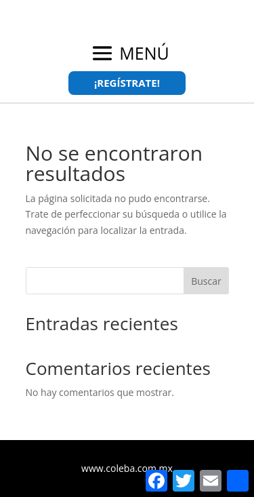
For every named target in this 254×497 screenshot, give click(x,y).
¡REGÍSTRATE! (127, 83)
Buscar (206, 281)
